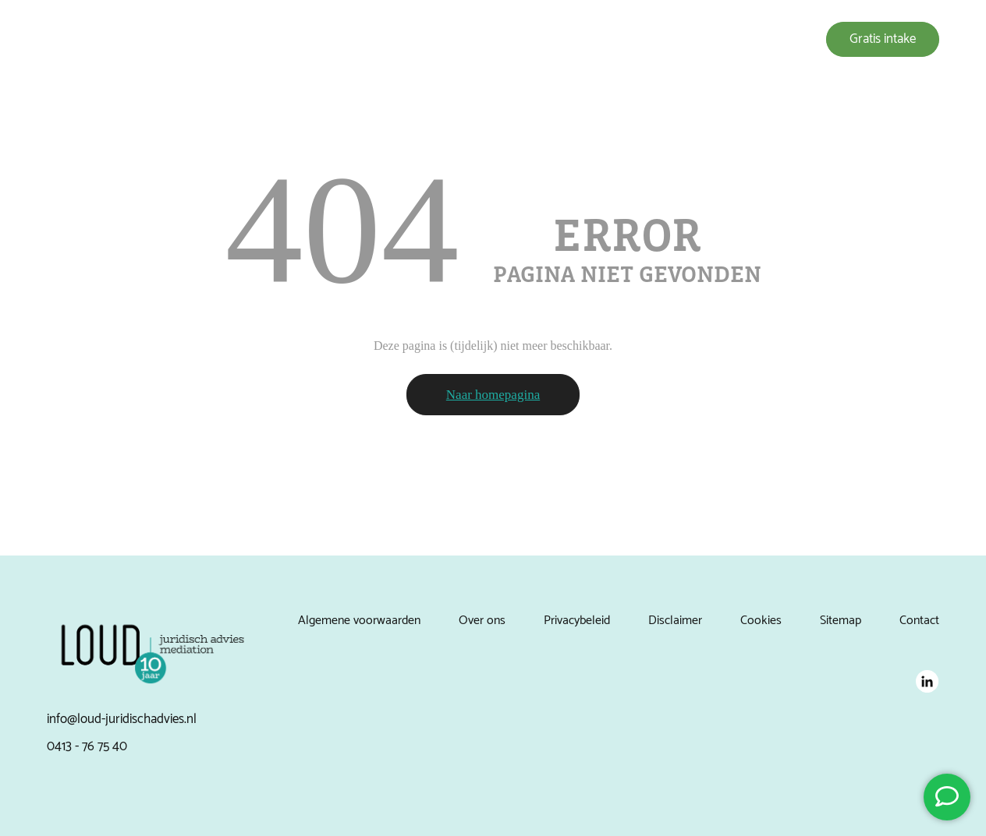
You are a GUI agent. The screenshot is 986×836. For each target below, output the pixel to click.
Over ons (544, 39)
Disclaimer (675, 620)
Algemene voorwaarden (359, 620)
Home (419, 39)
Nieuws (678, 39)
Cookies (761, 620)
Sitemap (840, 620)
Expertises (478, 39)
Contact (919, 620)
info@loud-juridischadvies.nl (122, 719)
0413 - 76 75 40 (87, 746)
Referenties (612, 39)
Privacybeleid (577, 620)
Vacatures (739, 39)
